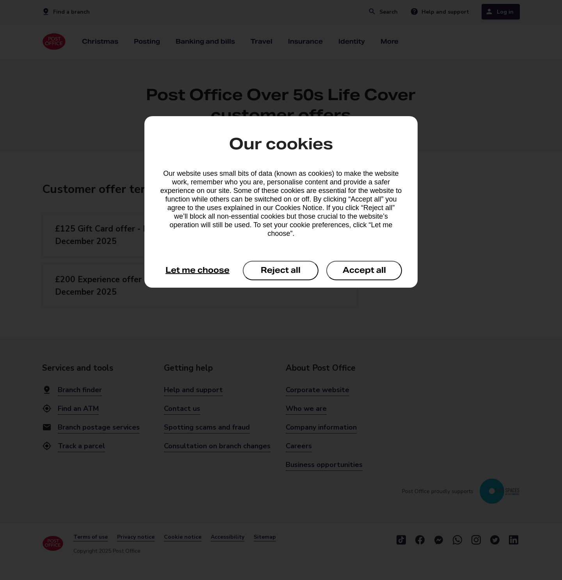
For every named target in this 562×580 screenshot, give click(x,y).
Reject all (281, 270)
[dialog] (281, 202)
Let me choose (197, 270)
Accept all (364, 270)
